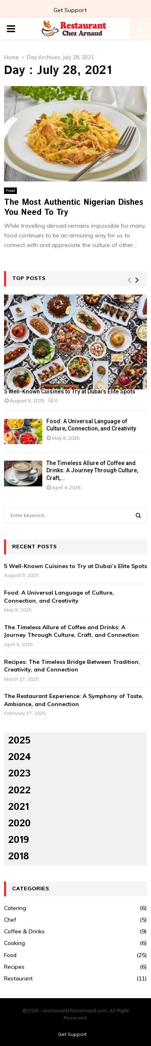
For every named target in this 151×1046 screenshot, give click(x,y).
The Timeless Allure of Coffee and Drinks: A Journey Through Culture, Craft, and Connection (71, 631)
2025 (19, 740)
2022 (19, 790)
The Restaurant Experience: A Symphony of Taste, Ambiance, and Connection (73, 700)
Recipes (14, 966)
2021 (18, 807)
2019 (18, 840)
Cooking (14, 943)
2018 (18, 856)
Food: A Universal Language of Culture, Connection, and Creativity (59, 596)
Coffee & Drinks (24, 931)
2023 (19, 773)
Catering (15, 908)
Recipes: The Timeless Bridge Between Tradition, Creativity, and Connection (72, 665)
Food (10, 190)
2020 (19, 823)
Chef (10, 919)
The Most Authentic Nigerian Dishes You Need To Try (73, 207)
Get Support (70, 10)
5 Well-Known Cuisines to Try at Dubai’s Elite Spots (69, 391)
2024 (19, 757)
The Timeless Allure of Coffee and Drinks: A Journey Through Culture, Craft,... (92, 470)
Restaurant (18, 978)
